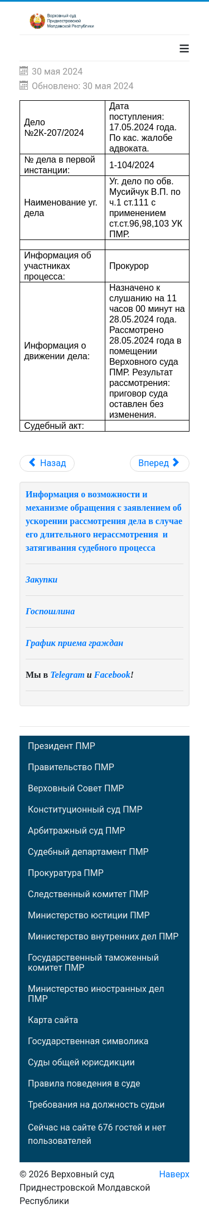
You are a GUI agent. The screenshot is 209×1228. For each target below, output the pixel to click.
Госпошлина (50, 611)
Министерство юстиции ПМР (89, 916)
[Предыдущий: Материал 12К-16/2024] (47, 463)
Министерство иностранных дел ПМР (96, 994)
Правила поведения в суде (84, 1084)
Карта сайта (53, 1020)
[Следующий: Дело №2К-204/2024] (159, 463)
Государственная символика (88, 1041)
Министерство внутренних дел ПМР (103, 937)
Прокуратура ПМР (66, 873)
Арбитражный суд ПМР (76, 831)
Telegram (67, 674)
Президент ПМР (61, 746)
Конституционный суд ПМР (85, 810)
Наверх (174, 1174)
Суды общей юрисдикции (81, 1063)
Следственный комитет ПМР (88, 894)
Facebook (112, 674)
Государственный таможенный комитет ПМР (93, 963)
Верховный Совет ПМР (76, 789)
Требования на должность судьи (96, 1105)
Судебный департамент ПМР (88, 852)
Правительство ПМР (71, 767)
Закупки (41, 579)
